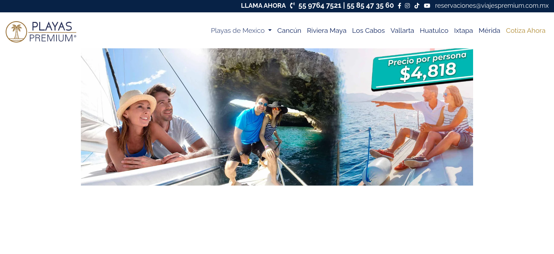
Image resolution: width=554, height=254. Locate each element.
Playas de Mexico (238, 30)
